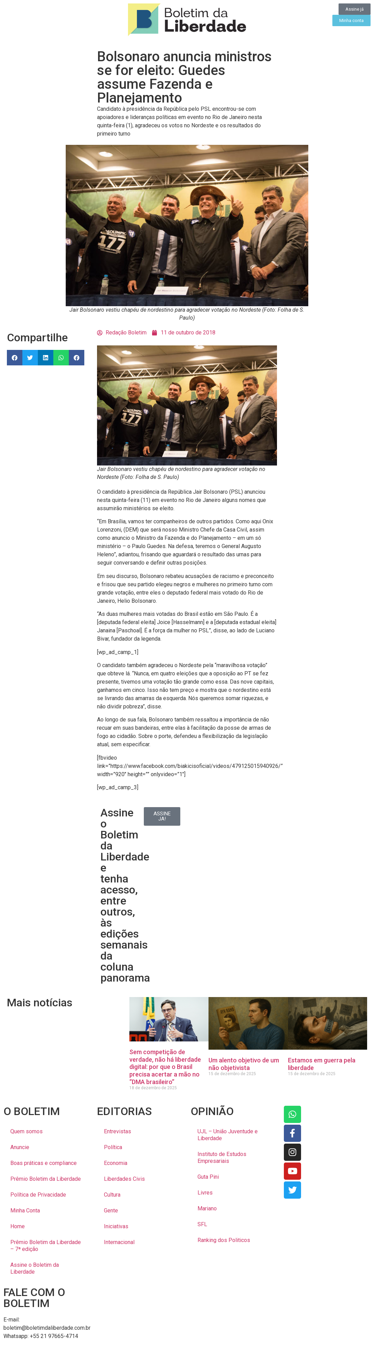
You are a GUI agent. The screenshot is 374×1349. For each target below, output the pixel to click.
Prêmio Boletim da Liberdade (45, 1179)
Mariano (207, 1208)
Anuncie (19, 1147)
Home (17, 1226)
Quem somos (26, 1131)
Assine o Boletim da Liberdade (34, 1268)
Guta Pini (208, 1177)
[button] (14, 357)
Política (113, 1147)
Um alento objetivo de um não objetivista (244, 1064)
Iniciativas (116, 1226)
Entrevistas (117, 1131)
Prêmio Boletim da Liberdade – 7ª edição (45, 1245)
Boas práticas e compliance (43, 1163)
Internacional (119, 1242)
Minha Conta (25, 1210)
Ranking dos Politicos (223, 1240)
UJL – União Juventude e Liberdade (227, 1135)
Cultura (112, 1194)
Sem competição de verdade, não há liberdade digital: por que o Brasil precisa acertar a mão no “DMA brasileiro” (165, 1066)
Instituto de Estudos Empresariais (221, 1157)
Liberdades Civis (124, 1179)
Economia (115, 1163)
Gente (111, 1210)
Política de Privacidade (38, 1194)
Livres (205, 1192)
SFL (202, 1224)
